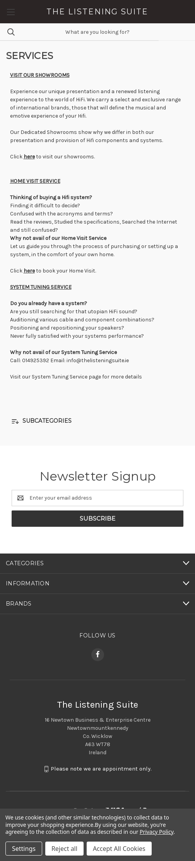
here (29, 156)
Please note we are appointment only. (101, 768)
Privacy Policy (156, 831)
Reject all (64, 848)
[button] (97, 421)
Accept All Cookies (119, 848)
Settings (24, 848)
